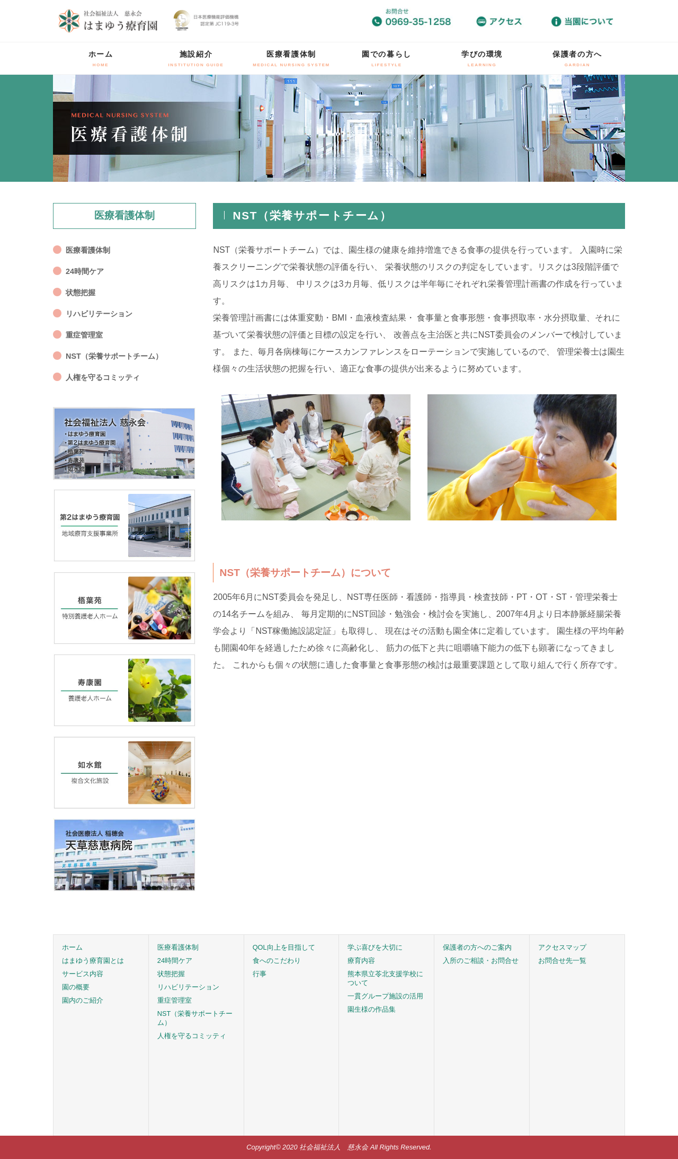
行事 (259, 974)
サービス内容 (82, 974)
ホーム (100, 58)
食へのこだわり (277, 961)
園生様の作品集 (371, 1009)
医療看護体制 (291, 58)
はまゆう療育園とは (93, 961)
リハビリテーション (99, 313)
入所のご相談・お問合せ (481, 961)
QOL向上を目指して (284, 947)
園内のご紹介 (82, 1000)
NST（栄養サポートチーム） (114, 356)
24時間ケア (85, 271)
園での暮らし (387, 58)
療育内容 (361, 961)
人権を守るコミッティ (103, 377)
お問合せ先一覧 (562, 961)
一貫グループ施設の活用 (385, 996)
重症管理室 (84, 335)
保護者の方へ (577, 58)
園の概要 (76, 987)
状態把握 (80, 292)
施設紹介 (196, 58)
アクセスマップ (562, 947)
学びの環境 (482, 58)
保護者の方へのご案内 (477, 947)
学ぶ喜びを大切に (375, 947)
